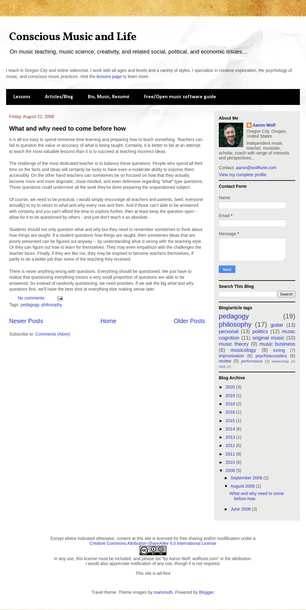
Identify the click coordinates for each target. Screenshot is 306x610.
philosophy (52, 304)
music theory (234, 344)
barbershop (280, 361)
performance (252, 361)
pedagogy (30, 304)
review (225, 361)
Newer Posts (26, 321)
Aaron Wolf (264, 125)
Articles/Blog (59, 97)
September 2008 (246, 477)
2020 (231, 387)
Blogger (206, 592)
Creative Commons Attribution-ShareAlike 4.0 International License (153, 543)
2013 (231, 437)
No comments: (32, 298)
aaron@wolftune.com (256, 167)
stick (222, 366)
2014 (231, 428)
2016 (231, 412)
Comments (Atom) (52, 334)
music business (277, 344)
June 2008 (241, 509)
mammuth (163, 592)
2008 (231, 470)
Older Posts (189, 321)
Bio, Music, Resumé (108, 97)
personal (228, 331)
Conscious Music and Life (72, 37)
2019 (231, 395)
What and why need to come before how (67, 128)
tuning (279, 350)
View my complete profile (242, 174)
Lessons (21, 97)
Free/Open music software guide (180, 97)
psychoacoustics (271, 355)
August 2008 (243, 486)
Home (108, 321)
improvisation (231, 355)
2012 (231, 445)
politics (260, 331)
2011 (231, 454)
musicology (243, 350)
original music (268, 338)
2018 (231, 403)
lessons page (109, 76)
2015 (231, 420)
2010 (231, 462)
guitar (277, 325)
